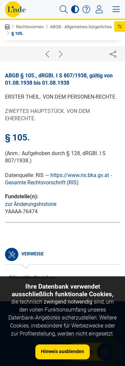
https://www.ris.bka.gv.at (79, 175)
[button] (63, 9)
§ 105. (17, 33)
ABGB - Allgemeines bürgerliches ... (83, 26)
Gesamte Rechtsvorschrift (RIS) (42, 182)
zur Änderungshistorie (30, 204)
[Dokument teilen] (113, 54)
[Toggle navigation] (99, 9)
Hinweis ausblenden (62, 351)
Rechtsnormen (30, 26)
